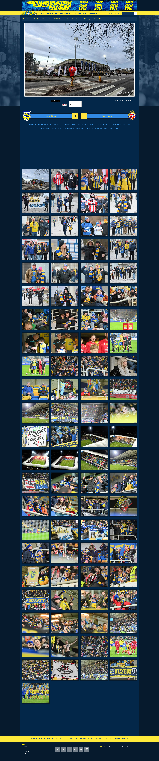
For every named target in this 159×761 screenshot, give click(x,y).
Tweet (55, 101)
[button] (135, 13)
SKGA (25, 747)
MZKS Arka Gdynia (62, 13)
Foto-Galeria (27, 19)
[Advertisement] (79, 151)
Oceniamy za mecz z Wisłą (121, 124)
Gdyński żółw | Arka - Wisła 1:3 (51, 128)
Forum (42, 13)
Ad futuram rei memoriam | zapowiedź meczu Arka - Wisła (73, 124)
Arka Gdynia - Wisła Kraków (72, 19)
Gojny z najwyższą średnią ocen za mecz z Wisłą (103, 128)
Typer (25, 753)
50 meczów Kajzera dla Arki (74, 128)
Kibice (50, 13)
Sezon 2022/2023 (55, 19)
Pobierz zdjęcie (73, 104)
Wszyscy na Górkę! (103, 124)
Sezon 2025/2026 (79, 13)
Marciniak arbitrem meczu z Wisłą (40, 124)
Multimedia (93, 13)
